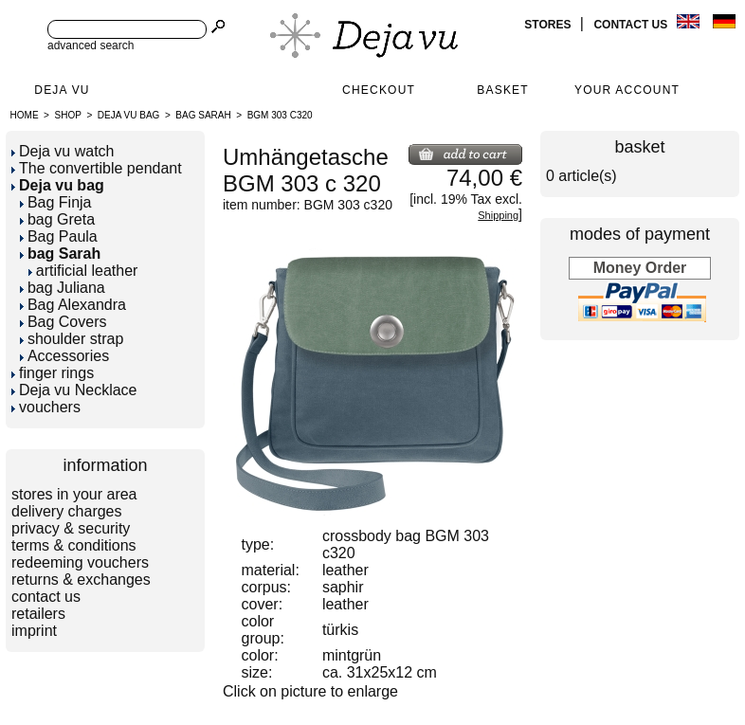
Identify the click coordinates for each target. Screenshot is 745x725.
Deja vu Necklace (74, 390)
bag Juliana (62, 288)
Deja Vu (61, 90)
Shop (68, 115)
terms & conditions (73, 545)
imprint (34, 631)
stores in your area (74, 494)
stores (548, 24)
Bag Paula (59, 236)
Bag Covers (63, 322)
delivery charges (66, 511)
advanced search (90, 45)
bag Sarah (202, 115)
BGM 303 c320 (280, 115)
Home (24, 115)
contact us (631, 24)
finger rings (52, 373)
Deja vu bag (129, 115)
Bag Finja (56, 202)
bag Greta (57, 219)
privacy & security (70, 528)
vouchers (46, 407)
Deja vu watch (63, 151)
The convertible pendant (96, 168)
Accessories (64, 356)
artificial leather (83, 271)
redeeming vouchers (80, 562)
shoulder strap (71, 339)
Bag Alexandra (73, 305)
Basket (503, 90)
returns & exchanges (81, 579)
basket (639, 146)
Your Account (627, 90)
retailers (38, 614)
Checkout (378, 90)
